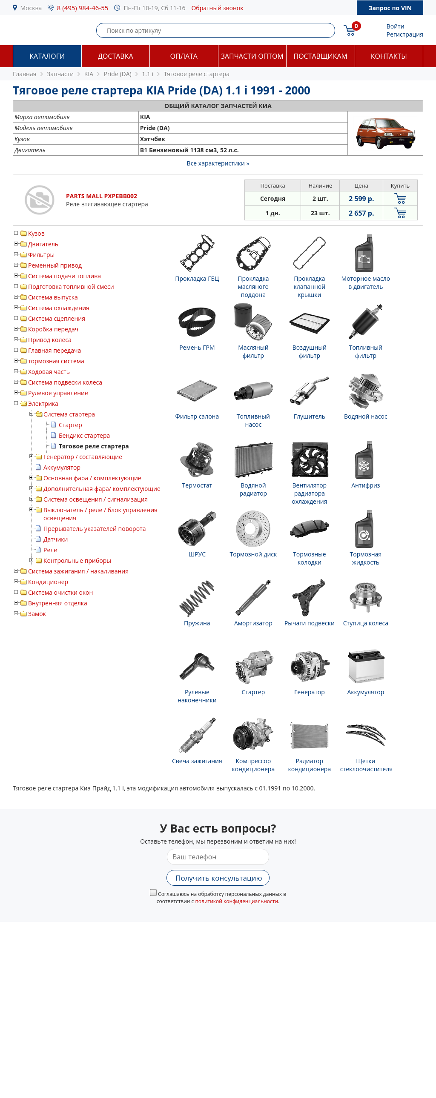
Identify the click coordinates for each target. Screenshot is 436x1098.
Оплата (184, 56)
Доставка (115, 56)
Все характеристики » (218, 163)
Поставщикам (320, 56)
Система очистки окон (60, 592)
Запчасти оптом (252, 56)
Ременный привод (55, 265)
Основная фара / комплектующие (92, 478)
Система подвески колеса (65, 382)
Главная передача (54, 350)
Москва (31, 8)
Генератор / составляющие (82, 457)
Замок (37, 614)
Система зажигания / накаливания (78, 571)
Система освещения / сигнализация (95, 499)
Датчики (55, 539)
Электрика (43, 403)
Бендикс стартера (84, 435)
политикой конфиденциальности (236, 901)
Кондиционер (48, 582)
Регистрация (405, 34)
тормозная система (56, 361)
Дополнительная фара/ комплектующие (102, 489)
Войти (395, 26)
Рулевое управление (58, 393)
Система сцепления (56, 318)
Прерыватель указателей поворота (94, 529)
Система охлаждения (58, 308)
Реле (50, 550)
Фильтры (41, 255)
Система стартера (69, 414)
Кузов (36, 233)
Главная (25, 74)
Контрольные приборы (77, 560)
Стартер (70, 425)
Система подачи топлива (64, 276)
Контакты (389, 56)
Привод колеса (50, 340)
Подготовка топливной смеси (71, 286)
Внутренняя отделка (57, 603)
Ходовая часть (49, 372)
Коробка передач (53, 329)
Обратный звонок (217, 8)
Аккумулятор (61, 467)
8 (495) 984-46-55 (83, 7)
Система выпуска (53, 297)
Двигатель (43, 244)
